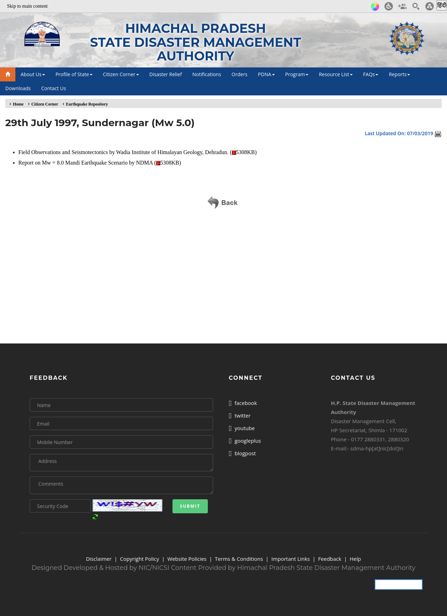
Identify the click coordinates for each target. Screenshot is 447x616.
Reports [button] (399, 74)
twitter (240, 415)
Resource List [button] (336, 74)
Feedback (329, 558)
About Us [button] (33, 74)
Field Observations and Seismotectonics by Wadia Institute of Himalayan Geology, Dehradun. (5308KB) (138, 152)
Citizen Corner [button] (121, 74)
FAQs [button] (371, 74)
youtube (242, 428)
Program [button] (297, 74)
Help (355, 558)
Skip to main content (27, 6)
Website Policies (186, 558)
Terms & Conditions (239, 558)
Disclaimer (98, 558)
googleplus (245, 440)
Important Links (290, 558)
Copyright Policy (139, 558)
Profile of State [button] (74, 74)
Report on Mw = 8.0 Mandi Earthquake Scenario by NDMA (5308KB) (101, 163)
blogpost (242, 453)
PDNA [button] (266, 74)
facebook (243, 402)
